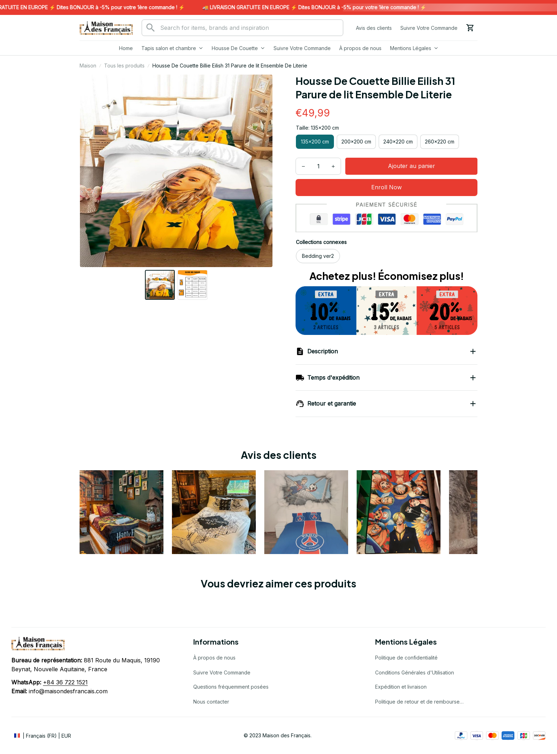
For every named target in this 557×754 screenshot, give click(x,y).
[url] (65, 682)
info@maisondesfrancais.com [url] (68, 691)
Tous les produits (124, 66)
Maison (88, 66)
